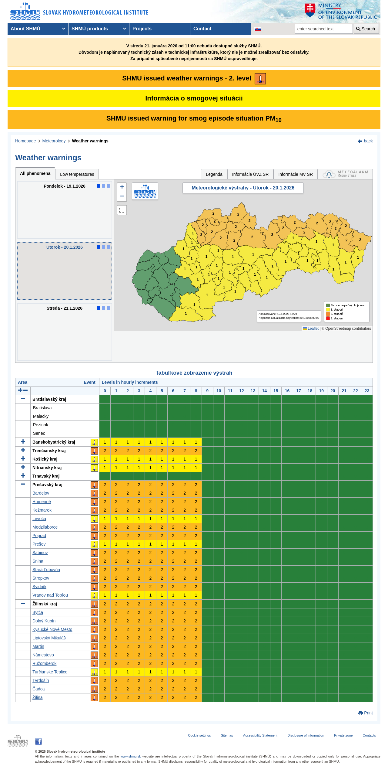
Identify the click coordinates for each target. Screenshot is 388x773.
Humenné (41, 501)
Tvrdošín (40, 680)
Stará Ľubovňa (46, 569)
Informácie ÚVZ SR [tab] (250, 174)
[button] (121, 187)
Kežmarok (42, 510)
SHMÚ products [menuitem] (90, 28)
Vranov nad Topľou (50, 595)
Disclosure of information (305, 735)
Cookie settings (199, 735)
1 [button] (192, 259)
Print (368, 712)
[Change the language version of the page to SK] (257, 29)
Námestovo (43, 654)
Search (368, 28)
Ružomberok (44, 663)
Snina (37, 561)
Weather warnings (90, 140)
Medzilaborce (45, 527)
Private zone (343, 735)
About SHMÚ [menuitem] (25, 28)
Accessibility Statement (260, 735)
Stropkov (40, 578)
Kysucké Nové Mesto (52, 629)
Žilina (37, 697)
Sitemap (227, 735)
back (368, 140)
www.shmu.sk (130, 756)
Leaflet (311, 328)
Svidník (39, 586)
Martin (38, 646)
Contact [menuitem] (202, 28)
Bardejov (40, 493)
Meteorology (54, 140)
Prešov (39, 544)
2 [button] (201, 235)
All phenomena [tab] (35, 173)
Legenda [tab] (214, 174)
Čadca (38, 688)
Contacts (369, 735)
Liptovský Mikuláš (49, 637)
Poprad (39, 535)
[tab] (345, 174)
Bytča (37, 612)
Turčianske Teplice (49, 671)
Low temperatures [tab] (77, 174)
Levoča (39, 518)
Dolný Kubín (43, 620)
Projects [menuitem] (142, 28)
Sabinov (40, 552)
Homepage (25, 140)
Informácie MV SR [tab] (295, 174)
